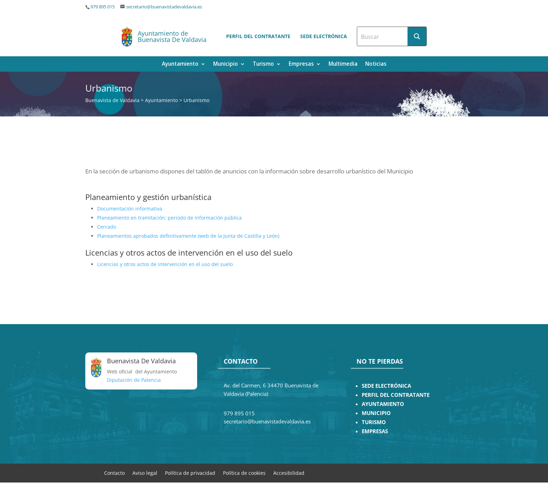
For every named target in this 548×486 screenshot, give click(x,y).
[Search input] (382, 36)
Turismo (263, 64)
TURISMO (374, 422)
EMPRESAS (375, 431)
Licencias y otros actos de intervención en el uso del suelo (165, 264)
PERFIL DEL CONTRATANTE (396, 395)
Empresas (301, 64)
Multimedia (343, 64)
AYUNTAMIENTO (383, 404)
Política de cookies (244, 473)
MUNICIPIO (376, 413)
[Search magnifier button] (417, 36)
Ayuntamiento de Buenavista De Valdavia (172, 36)
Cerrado (106, 226)
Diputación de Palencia (134, 380)
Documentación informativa (129, 208)
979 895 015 (103, 7)
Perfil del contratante (258, 36)
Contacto (114, 473)
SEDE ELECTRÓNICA (386, 385)
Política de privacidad (190, 473)
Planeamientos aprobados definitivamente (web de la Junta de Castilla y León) (188, 236)
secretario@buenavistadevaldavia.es (164, 7)
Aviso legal (144, 473)
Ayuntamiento (180, 64)
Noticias (376, 64)
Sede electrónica (323, 36)
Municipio (225, 64)
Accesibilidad (288, 473)
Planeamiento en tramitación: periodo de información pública (169, 217)
